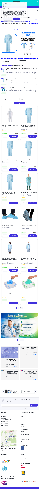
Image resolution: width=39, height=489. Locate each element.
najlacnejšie (4, 99)
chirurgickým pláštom (13, 23)
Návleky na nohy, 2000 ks (7, 225)
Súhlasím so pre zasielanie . (23, 408)
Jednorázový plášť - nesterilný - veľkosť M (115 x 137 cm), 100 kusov (9, 259)
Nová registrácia (35, 6)
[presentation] (3, 391)
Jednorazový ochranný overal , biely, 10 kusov (10, 126)
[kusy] (5, 136)
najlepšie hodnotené (24, 99)
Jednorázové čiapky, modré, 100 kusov (9, 293)
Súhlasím (17, 19)
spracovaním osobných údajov (20, 408)
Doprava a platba (24, 432)
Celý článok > (15, 366)
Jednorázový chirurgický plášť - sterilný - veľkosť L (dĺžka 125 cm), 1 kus (28, 126)
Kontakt (22, 428)
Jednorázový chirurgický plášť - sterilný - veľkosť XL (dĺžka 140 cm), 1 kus (29, 160)
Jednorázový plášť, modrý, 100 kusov (29, 192)
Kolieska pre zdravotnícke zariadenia (31, 348)
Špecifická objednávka (26, 441)
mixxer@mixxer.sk (5, 61)
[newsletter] (34, 405)
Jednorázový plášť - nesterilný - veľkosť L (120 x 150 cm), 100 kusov (28, 259)
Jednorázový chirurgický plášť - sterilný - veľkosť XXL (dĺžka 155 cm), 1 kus (10, 193)
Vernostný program (25, 434)
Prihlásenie (29, 6)
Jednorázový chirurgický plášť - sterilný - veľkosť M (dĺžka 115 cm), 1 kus (10, 160)
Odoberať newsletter (19, 401)
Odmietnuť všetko (8, 19)
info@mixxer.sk (7, 421)
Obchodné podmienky (25, 437)
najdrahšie (11, 99)
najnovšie (17, 99)
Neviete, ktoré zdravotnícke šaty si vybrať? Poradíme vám (30, 371)
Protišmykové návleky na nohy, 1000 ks (28, 226)
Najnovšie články (24, 458)
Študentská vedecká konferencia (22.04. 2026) (10, 360)
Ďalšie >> (21, 308)
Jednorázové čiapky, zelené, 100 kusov (28, 293)
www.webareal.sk (24, 487)
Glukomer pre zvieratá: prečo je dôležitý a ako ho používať (11, 371)
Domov (22, 426)
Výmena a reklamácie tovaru (27, 436)
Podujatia (23, 457)
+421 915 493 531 (7, 419)
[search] (37, 10)
